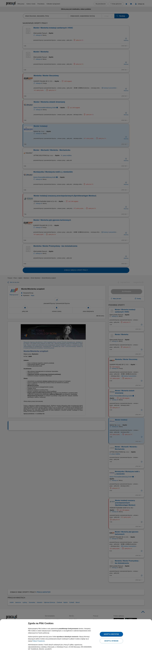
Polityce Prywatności (38, 641)
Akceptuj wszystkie (111, 634)
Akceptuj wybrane (111, 641)
